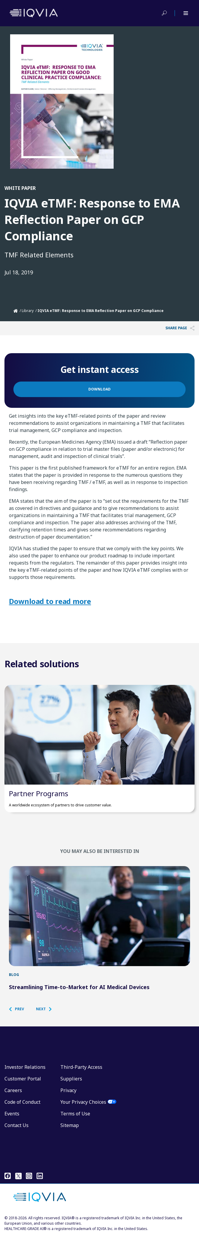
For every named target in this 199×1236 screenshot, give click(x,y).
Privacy (68, 1090)
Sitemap (69, 1125)
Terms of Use (75, 1113)
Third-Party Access (81, 1067)
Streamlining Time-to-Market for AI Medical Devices (79, 987)
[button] (19, 1009)
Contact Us (16, 1125)
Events (11, 1113)
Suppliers (71, 1078)
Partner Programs (38, 793)
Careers (13, 1090)
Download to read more (50, 601)
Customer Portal (22, 1078)
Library (28, 310)
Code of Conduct (22, 1102)
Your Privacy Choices (83, 1102)
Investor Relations (25, 1067)
